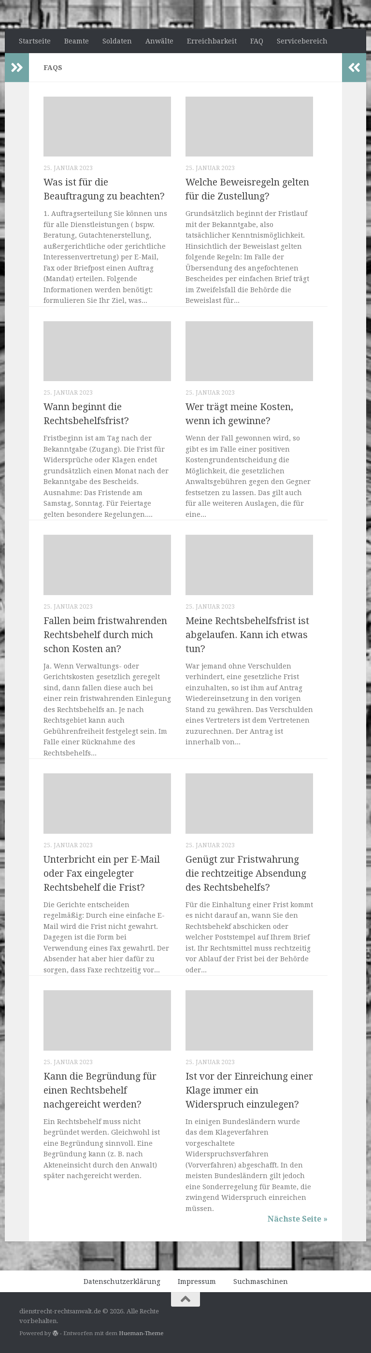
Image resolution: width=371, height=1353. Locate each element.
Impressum (197, 1281)
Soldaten (117, 41)
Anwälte (159, 41)
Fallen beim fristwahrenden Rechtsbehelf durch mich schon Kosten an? (105, 635)
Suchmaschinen (260, 1281)
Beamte (76, 41)
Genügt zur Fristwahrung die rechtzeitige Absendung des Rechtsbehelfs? (246, 873)
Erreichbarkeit (212, 41)
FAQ (256, 41)
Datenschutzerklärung (122, 1281)
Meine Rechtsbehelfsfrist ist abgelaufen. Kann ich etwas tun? (247, 635)
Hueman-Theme (141, 1333)
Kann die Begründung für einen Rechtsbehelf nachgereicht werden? (100, 1090)
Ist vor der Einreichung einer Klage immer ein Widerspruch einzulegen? (249, 1090)
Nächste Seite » (298, 1219)
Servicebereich (302, 41)
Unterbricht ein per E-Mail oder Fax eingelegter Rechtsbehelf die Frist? (101, 873)
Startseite (35, 41)
